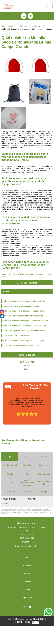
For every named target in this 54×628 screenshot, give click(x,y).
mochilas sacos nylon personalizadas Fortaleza (20, 306)
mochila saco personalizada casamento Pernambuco (22, 316)
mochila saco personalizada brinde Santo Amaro (20, 345)
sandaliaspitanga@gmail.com (27, 546)
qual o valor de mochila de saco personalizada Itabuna (23, 311)
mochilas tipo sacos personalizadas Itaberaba (19, 336)
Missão (27, 574)
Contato (27, 590)
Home (27, 558)
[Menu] (49, 6)
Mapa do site (27, 598)
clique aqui (29, 274)
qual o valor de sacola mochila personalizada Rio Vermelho (25, 321)
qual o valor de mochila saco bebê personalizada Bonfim (24, 326)
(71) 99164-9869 (27, 366)
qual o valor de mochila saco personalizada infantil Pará (23, 301)
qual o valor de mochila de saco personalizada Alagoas (23, 341)
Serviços (27, 582)
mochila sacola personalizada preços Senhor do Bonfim (23, 331)
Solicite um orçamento (27, 283)
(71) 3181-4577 (16, 274)
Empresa (27, 566)
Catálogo (26, 369)
